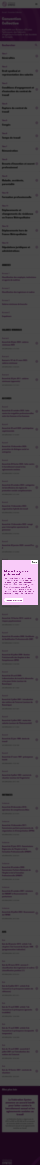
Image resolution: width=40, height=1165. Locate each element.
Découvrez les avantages (14, 600)
